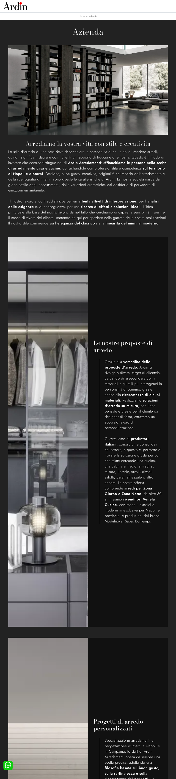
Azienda (92, 16)
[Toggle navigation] (169, 5)
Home (82, 16)
